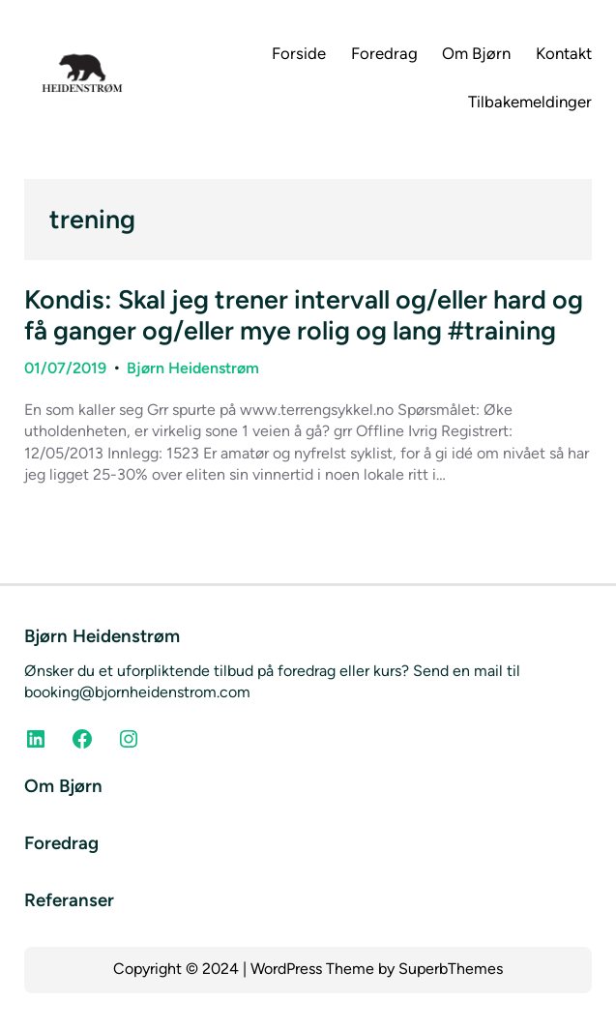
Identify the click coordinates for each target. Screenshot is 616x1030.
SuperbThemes (450, 968)
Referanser (69, 900)
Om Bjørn (63, 786)
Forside (299, 53)
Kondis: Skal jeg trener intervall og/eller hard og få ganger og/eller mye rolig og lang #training (303, 315)
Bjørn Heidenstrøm (193, 368)
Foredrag (61, 843)
